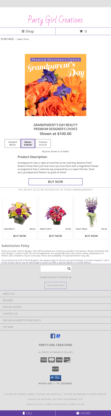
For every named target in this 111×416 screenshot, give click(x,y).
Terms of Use (77, 404)
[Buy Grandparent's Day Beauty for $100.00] (55, 181)
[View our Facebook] (53, 337)
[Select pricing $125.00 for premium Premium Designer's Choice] (43, 143)
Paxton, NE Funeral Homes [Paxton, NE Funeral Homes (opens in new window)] (19, 394)
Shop (28, 31)
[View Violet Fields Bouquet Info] (91, 212)
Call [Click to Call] (28, 413)
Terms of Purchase (56, 404)
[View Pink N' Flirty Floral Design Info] (56, 212)
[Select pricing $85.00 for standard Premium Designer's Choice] (12, 143)
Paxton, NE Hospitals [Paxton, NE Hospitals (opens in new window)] (49, 394)
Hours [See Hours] (83, 413)
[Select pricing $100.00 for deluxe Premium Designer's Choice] (28, 143)
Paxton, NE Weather (39, 399)
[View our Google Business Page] (58, 337)
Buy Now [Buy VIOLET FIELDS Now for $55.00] (91, 236)
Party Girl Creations (55, 20)
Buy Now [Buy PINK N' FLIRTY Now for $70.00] (55, 236)
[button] (55, 378)
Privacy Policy (34, 404)
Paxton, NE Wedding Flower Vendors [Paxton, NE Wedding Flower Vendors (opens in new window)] (85, 394)
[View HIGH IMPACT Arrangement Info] (20, 212)
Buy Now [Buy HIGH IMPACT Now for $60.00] (19, 236)
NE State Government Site (68, 399)
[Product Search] (56, 268)
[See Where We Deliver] (55, 285)
